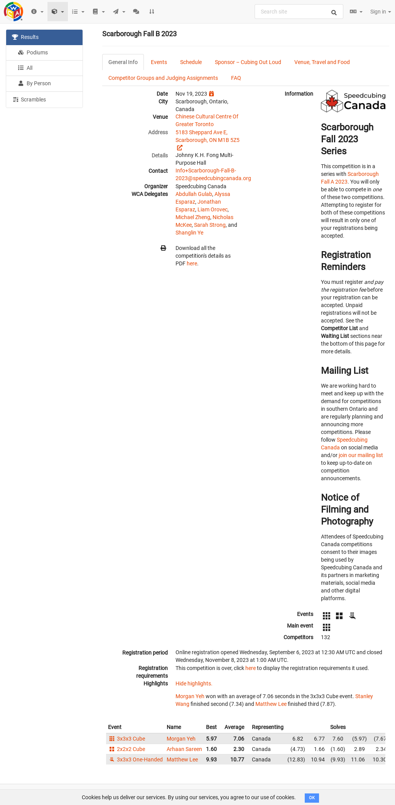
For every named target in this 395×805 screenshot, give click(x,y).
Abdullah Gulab (194, 194)
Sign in (380, 11)
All (25, 68)
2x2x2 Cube (126, 749)
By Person (34, 83)
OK (312, 797)
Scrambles (29, 99)
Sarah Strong (210, 225)
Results (25, 37)
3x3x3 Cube (126, 739)
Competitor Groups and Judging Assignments (163, 78)
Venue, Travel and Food (322, 62)
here (192, 263)
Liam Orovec (213, 209)
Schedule (191, 62)
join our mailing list (361, 455)
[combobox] (299, 11)
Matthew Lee (271, 704)
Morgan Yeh (190, 696)
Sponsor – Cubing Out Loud (248, 62)
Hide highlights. (194, 683)
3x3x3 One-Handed (135, 759)
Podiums (33, 52)
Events (159, 62)
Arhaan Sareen (184, 749)
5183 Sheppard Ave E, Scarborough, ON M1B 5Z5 (208, 136)
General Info (123, 62)
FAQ (236, 78)
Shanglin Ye (189, 233)
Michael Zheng (193, 217)
